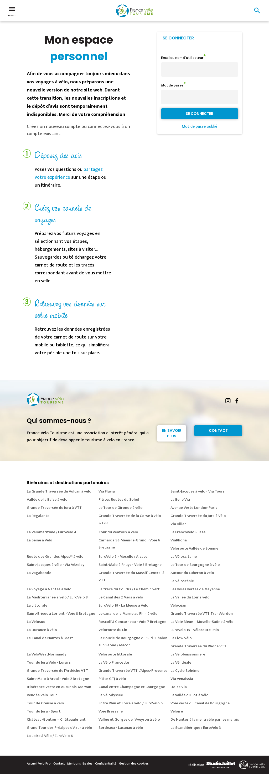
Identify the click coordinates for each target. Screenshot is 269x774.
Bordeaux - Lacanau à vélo (121, 727)
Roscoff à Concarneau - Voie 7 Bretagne (132, 621)
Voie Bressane (111, 711)
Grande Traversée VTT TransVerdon (201, 613)
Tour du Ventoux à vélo (118, 532)
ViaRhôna (178, 540)
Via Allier (178, 524)
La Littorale (37, 605)
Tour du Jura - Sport (44, 711)
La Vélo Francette (114, 662)
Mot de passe (172, 85)
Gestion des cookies (134, 763)
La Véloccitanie (183, 556)
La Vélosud (36, 621)
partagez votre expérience (69, 173)
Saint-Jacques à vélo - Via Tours (197, 491)
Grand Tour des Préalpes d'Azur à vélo (59, 727)
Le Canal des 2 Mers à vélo (121, 597)
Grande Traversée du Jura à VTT (54, 507)
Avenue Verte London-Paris (193, 507)
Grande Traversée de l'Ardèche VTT (57, 670)
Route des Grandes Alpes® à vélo (55, 556)
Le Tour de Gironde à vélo (121, 507)
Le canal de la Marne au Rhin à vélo (128, 613)
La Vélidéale (180, 662)
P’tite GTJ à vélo (112, 678)
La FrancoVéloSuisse (187, 532)
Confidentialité (105, 763)
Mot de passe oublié (199, 126)
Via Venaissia (181, 678)
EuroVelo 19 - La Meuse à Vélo (123, 605)
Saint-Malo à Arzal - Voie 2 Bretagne (58, 678)
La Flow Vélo (181, 638)
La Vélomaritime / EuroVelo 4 (51, 532)
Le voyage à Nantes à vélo (49, 589)
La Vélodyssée (111, 695)
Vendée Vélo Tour (42, 695)
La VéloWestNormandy (46, 654)
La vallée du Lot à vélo (189, 695)
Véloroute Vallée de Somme (194, 548)
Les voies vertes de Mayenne (195, 589)
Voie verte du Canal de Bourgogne (200, 703)
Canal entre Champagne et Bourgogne (132, 687)
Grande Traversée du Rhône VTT (198, 646)
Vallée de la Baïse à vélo (47, 499)
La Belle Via (180, 499)
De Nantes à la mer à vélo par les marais (204, 719)
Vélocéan (178, 605)
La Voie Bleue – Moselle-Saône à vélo (202, 621)
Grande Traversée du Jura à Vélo (198, 515)
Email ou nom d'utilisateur (182, 58)
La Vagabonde (39, 573)
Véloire (176, 711)
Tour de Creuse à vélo (45, 703)
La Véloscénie (182, 581)
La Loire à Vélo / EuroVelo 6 (50, 735)
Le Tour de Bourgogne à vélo (195, 564)
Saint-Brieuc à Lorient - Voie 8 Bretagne (61, 613)
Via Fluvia (107, 491)
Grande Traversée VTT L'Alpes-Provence (133, 670)
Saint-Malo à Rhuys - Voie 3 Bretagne (130, 564)
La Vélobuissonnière (187, 654)
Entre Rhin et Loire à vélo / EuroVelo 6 (131, 703)
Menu (12, 11)
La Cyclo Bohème (184, 670)
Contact (218, 430)
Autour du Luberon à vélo (192, 573)
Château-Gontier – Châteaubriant (56, 719)
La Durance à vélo (42, 630)
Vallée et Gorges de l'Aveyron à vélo (129, 719)
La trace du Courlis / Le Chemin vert (129, 589)
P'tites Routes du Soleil (119, 499)
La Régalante (38, 515)
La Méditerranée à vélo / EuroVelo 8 (57, 597)
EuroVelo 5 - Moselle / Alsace (123, 556)
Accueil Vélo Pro (39, 763)
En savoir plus (172, 433)
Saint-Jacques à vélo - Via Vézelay (55, 564)
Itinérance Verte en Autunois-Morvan (59, 687)
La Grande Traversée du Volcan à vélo (59, 491)
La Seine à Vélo (39, 540)
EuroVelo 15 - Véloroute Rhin (194, 630)
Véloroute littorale (115, 654)
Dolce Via (178, 687)
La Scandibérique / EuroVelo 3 (195, 727)
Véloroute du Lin (113, 630)
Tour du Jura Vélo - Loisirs (49, 662)
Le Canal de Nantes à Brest (50, 638)
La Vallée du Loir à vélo (190, 597)
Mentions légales (79, 763)
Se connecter (178, 38)
